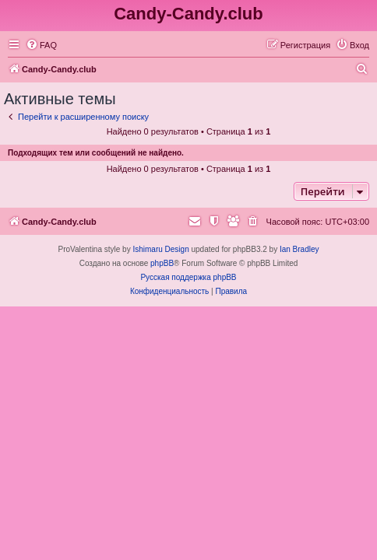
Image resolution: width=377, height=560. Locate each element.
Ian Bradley (299, 249)
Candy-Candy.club (188, 13)
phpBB (162, 263)
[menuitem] (41, 45)
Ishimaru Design (160, 249)
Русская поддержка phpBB (188, 277)
